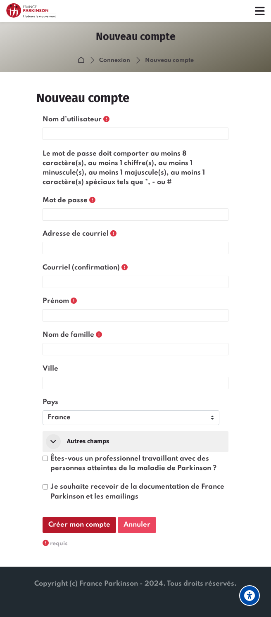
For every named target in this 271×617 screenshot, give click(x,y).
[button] (53, 441)
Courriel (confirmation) (81, 267)
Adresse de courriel (76, 233)
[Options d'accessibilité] (249, 595)
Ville (50, 368)
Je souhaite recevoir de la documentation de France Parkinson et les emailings (137, 491)
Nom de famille (68, 334)
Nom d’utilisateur (72, 119)
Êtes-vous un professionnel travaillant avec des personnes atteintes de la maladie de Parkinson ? (133, 463)
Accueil (82, 60)
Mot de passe (65, 200)
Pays (50, 402)
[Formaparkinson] (35, 11)
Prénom (56, 301)
